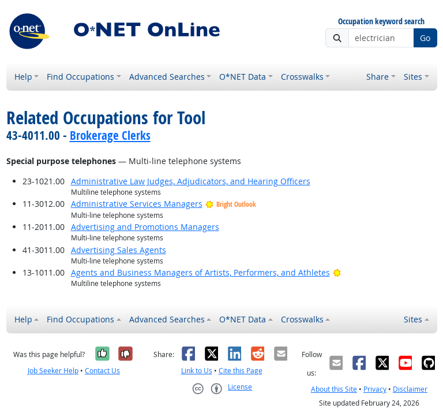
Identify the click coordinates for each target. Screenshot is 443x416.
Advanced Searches (167, 76)
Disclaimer (410, 389)
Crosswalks (302, 76)
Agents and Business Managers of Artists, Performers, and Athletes (200, 272)
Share (377, 76)
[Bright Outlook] (337, 272)
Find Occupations (80, 76)
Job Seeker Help (53, 371)
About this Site (334, 389)
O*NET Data (242, 76)
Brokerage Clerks (110, 135)
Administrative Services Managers (136, 203)
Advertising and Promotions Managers (145, 226)
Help (23, 76)
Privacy (374, 389)
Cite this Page (240, 371)
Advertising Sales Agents (118, 249)
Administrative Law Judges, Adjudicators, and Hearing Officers (190, 181)
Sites (413, 76)
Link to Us (196, 371)
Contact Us (102, 371)
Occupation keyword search (381, 22)
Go (425, 37)
